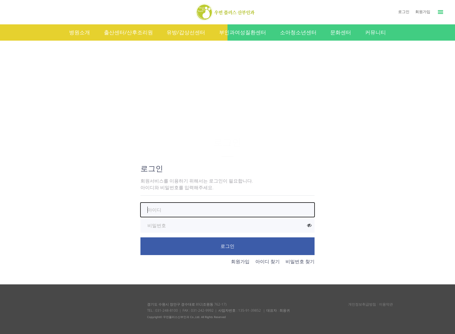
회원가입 (422, 11)
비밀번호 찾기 (300, 261)
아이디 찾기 (267, 261)
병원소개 (79, 32)
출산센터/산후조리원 (128, 32)
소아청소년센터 (298, 32)
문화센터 (340, 32)
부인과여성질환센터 (242, 32)
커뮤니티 (375, 32)
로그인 (403, 11)
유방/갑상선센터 (186, 32)
